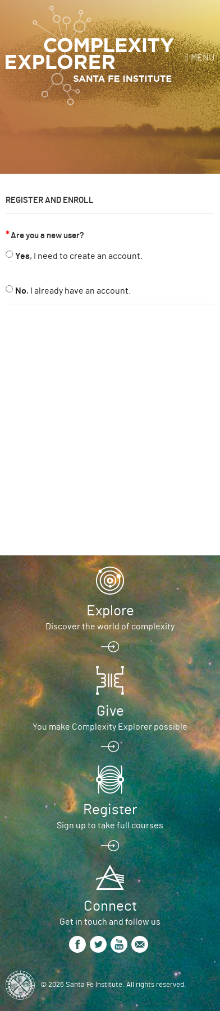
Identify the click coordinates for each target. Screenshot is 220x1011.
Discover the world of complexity (110, 626)
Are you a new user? (47, 235)
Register (110, 810)
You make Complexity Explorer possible (110, 726)
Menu (202, 57)
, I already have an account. (73, 290)
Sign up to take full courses (110, 825)
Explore (110, 611)
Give (110, 711)
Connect (110, 906)
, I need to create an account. (79, 256)
